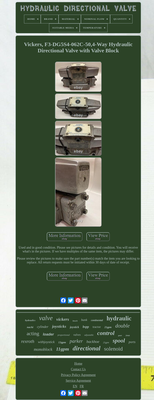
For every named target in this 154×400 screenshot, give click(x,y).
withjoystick (46, 342)
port (120, 335)
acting (33, 333)
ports (132, 342)
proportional (64, 335)
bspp (86, 327)
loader (48, 334)
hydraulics (30, 320)
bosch (75, 321)
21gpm (108, 327)
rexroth (27, 341)
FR (82, 386)
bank (84, 320)
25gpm (106, 342)
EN (75, 386)
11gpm (62, 349)
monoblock (43, 349)
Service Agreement (78, 380)
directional (86, 348)
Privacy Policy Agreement (78, 375)
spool (119, 340)
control (106, 333)
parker (76, 341)
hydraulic (119, 318)
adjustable (89, 335)
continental (97, 320)
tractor (97, 327)
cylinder (42, 327)
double (122, 326)
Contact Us (78, 369)
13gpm (62, 342)
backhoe (92, 341)
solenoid (113, 349)
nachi (30, 327)
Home (78, 363)
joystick (74, 327)
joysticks (59, 326)
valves (77, 334)
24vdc (128, 335)
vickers (62, 319)
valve (46, 318)
